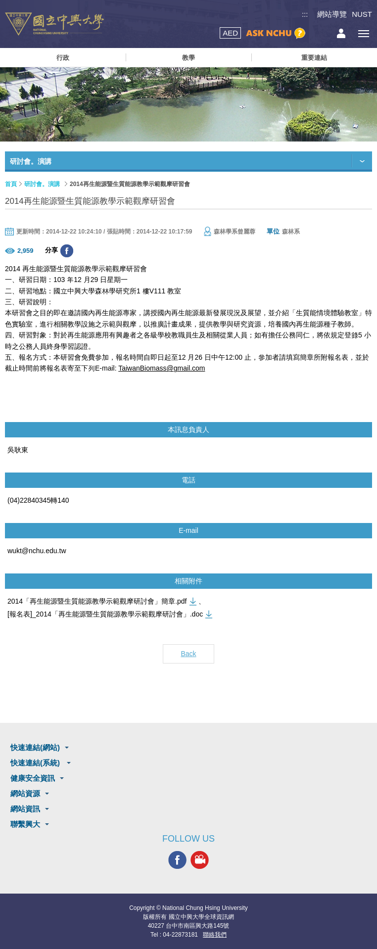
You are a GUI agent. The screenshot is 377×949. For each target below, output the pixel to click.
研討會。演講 (42, 184)
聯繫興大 (25, 824)
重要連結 (314, 57)
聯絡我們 (215, 934)
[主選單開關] (363, 33)
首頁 (11, 184)
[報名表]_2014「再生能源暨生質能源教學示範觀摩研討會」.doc (105, 614)
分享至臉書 (66, 250)
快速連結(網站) (35, 747)
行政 (62, 57)
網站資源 (25, 793)
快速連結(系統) (36, 763)
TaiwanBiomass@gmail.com (161, 368)
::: (305, 14)
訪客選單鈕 (341, 33)
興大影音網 (199, 860)
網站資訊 (25, 809)
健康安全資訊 (32, 778)
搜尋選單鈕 (319, 33)
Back (188, 654)
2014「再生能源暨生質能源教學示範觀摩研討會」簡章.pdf (97, 601)
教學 (188, 57)
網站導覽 (332, 14)
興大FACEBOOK (177, 860)
